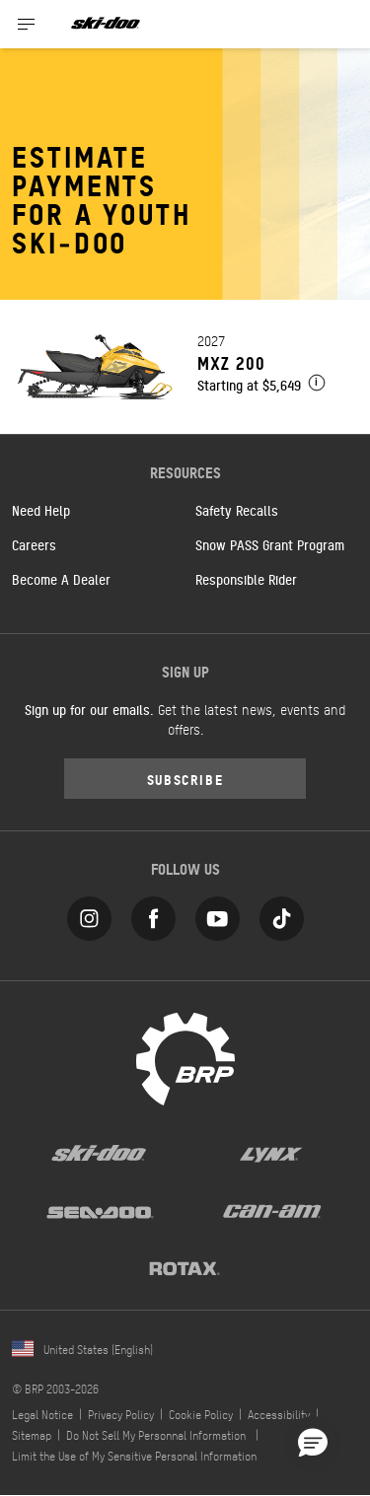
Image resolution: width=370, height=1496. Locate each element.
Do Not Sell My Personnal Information (156, 1435)
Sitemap (31, 1435)
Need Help (41, 510)
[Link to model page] (185, 367)
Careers (34, 544)
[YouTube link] (217, 914)
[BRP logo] (185, 1057)
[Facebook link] (153, 914)
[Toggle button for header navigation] (26, 24)
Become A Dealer (61, 579)
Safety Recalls (236, 510)
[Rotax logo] (184, 1267)
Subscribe (185, 778)
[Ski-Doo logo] (105, 24)
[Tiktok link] (281, 914)
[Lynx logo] (271, 1153)
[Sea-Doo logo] (98, 1210)
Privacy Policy (121, 1414)
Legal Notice (42, 1414)
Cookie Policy (201, 1414)
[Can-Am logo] (272, 1210)
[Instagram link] (89, 914)
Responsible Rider (246, 579)
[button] (312, 1443)
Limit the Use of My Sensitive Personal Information (134, 1455)
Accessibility (279, 1414)
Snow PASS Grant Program (269, 544)
